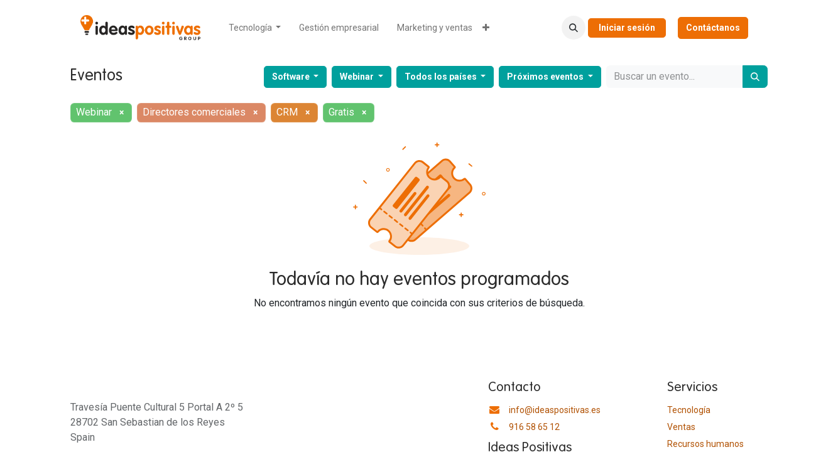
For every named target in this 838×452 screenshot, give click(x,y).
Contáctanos (713, 28)
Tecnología (688, 410)
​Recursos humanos (705, 444)
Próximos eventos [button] (546, 77)
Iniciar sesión (627, 28)
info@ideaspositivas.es (555, 410)
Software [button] (292, 77)
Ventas (681, 427)
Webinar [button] (358, 77)
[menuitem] (255, 28)
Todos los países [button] (442, 77)
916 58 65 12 (534, 427)
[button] (573, 28)
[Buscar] (755, 76)
